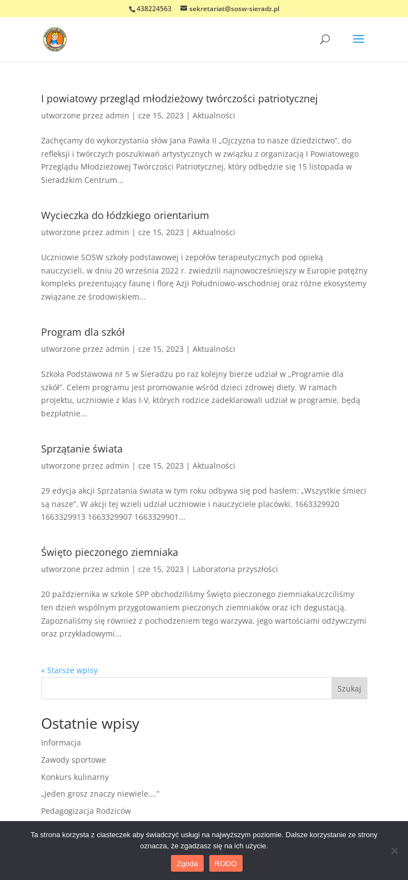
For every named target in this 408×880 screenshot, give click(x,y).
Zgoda (187, 863)
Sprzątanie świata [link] (82, 448)
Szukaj (349, 688)
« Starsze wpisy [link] (69, 670)
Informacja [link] (61, 742)
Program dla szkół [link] (83, 332)
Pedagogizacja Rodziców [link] (86, 811)
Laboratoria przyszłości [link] (235, 569)
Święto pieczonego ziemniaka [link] (109, 552)
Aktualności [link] (214, 115)
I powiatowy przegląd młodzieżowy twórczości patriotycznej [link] (179, 98)
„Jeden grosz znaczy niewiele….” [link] (100, 793)
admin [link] (117, 115)
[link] (55, 38)
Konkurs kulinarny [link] (75, 777)
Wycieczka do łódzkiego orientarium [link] (125, 215)
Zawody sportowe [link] (73, 759)
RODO (226, 863)
